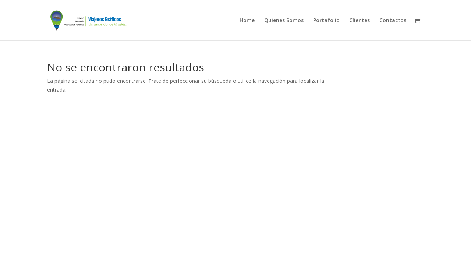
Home (247, 21)
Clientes (359, 21)
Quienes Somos (284, 21)
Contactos (392, 21)
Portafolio (326, 21)
